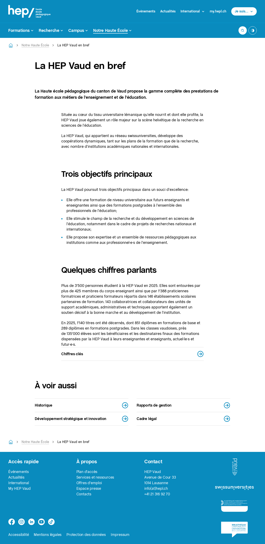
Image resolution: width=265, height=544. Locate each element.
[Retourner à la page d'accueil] (10, 45)
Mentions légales (47, 534)
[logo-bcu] (234, 529)
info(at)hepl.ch (156, 488)
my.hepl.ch (218, 11)
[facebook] (11, 522)
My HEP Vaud (19, 488)
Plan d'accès (87, 471)
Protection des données (86, 534)
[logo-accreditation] (234, 505)
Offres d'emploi (89, 483)
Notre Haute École (35, 45)
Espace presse (88, 488)
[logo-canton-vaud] (234, 467)
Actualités (168, 11)
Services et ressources (95, 477)
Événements (145, 11)
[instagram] (21, 522)
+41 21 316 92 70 (157, 494)
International (18, 483)
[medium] (41, 522)
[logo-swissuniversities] (234, 487)
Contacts (83, 494)
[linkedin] (31, 522)
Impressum (120, 534)
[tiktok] (51, 522)
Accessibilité (18, 534)
